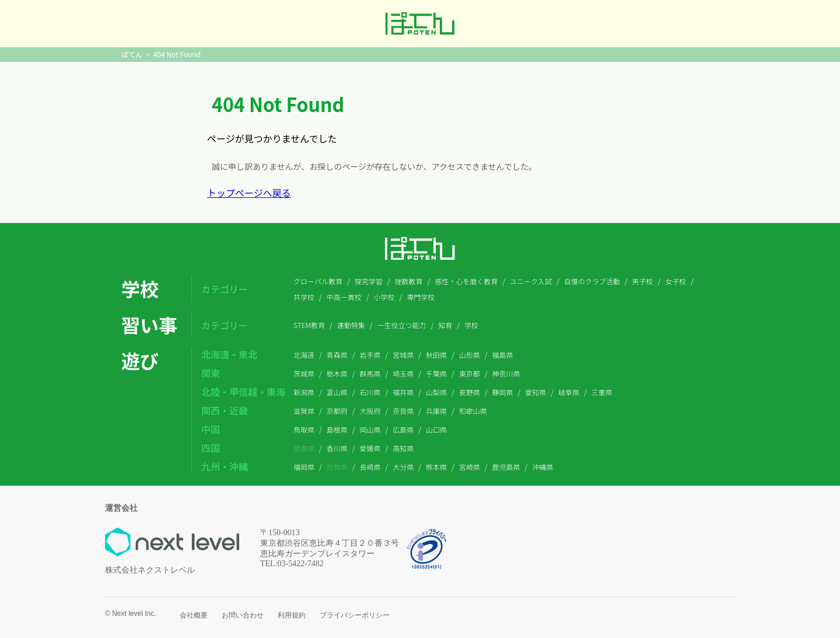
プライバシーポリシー (355, 615)
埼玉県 (403, 373)
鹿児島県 (506, 467)
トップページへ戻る (249, 193)
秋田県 (436, 355)
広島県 (403, 429)
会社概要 (194, 615)
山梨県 (436, 392)
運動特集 (351, 325)
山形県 (469, 355)
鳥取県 (303, 429)
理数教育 (408, 281)
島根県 (337, 429)
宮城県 (403, 355)
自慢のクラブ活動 (592, 281)
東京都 (469, 373)
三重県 (602, 392)
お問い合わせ (243, 615)
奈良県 (403, 411)
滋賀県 (303, 411)
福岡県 (303, 467)
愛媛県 (370, 448)
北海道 (303, 355)
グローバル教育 (317, 281)
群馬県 (370, 373)
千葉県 (436, 373)
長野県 (469, 392)
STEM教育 (309, 325)
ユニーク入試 (531, 281)
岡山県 (370, 429)
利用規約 (292, 615)
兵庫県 (436, 411)
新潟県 (303, 392)
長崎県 (370, 467)
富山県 (337, 392)
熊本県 (436, 467)
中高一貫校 (344, 297)
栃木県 (337, 373)
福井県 (403, 392)
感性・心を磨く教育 (466, 281)
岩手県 (370, 355)
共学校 (303, 297)
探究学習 (369, 281)
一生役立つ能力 (401, 325)
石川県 (370, 392)
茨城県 (303, 373)
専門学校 (421, 297)
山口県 (436, 429)
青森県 (337, 355)
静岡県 (502, 392)
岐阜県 (568, 392)
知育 (445, 325)
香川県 (337, 448)
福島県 (502, 355)
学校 (471, 325)
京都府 (337, 411)
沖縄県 (542, 467)
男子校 (642, 281)
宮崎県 (469, 467)
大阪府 (370, 411)
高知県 (403, 448)
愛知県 (535, 392)
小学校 (384, 297)
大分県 (403, 467)
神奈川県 (506, 373)
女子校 (675, 281)
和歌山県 (473, 411)
